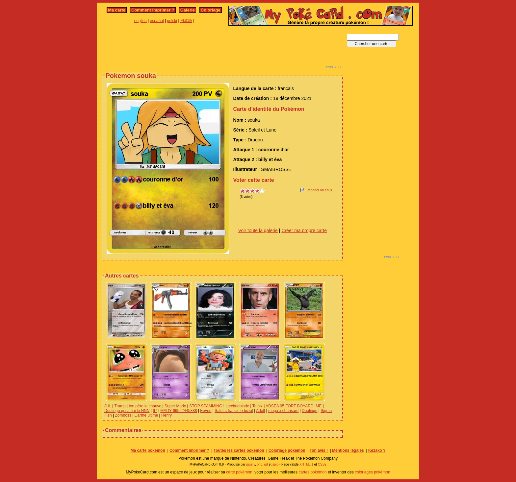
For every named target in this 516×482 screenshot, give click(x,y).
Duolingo (309, 410)
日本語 (186, 20)
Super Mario (175, 406)
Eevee (205, 410)
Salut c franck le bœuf (234, 410)
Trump (119, 406)
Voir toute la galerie (258, 230)
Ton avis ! (319, 450)
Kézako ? (377, 450)
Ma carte (116, 10)
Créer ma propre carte (304, 230)
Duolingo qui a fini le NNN (126, 410)
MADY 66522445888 (178, 410)
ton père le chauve (145, 406)
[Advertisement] (222, 48)
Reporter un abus (319, 190)
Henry (166, 415)
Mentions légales (348, 450)
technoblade (238, 406)
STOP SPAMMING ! (206, 406)
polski (172, 20)
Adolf (260, 410)
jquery (250, 464)
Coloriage (210, 10)
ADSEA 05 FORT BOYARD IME (294, 406)
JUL (107, 406)
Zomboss (123, 415)
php (259, 464)
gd (266, 464)
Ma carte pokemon (147, 450)
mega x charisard (283, 410)
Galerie (187, 10)
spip (275, 464)
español (157, 20)
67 (155, 410)
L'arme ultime (146, 415)
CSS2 (322, 464)
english (140, 20)
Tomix (257, 406)
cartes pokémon (312, 472)
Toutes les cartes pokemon (239, 450)
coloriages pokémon (372, 472)
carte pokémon (239, 472)
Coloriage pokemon (287, 450)
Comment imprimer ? (152, 10)
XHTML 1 (306, 464)
